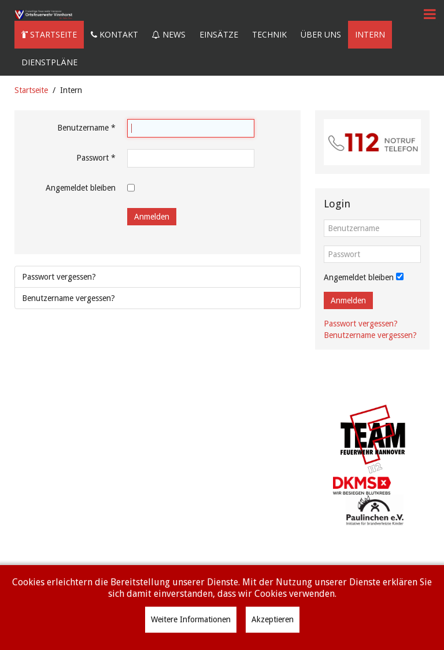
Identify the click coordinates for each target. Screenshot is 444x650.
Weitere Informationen (191, 619)
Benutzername (86, 127)
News (169, 34)
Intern (370, 34)
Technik (269, 34)
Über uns (321, 34)
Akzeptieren (272, 619)
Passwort (96, 157)
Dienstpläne (49, 62)
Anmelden (151, 216)
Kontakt (114, 34)
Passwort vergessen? (59, 276)
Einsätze (218, 34)
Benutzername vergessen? (68, 298)
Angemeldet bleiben (81, 187)
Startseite (49, 34)
